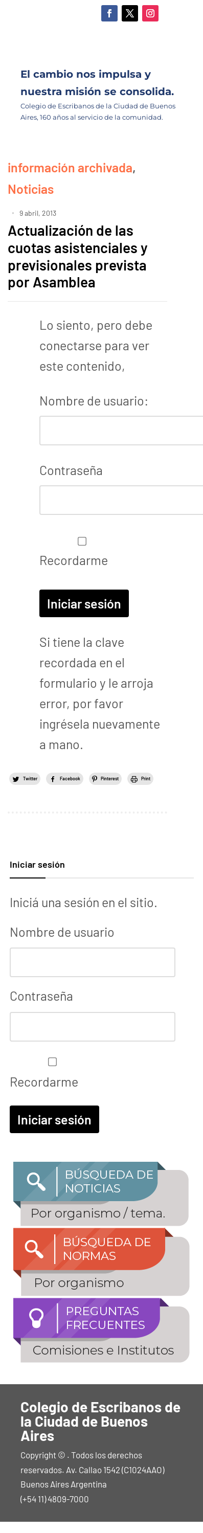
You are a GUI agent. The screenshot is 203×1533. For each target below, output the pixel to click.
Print (145, 778)
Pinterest (110, 778)
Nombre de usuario (62, 931)
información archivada (70, 167)
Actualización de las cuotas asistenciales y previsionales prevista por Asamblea (78, 255)
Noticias (31, 188)
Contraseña (71, 470)
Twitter (30, 778)
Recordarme (79, 552)
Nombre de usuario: (93, 400)
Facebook (70, 778)
